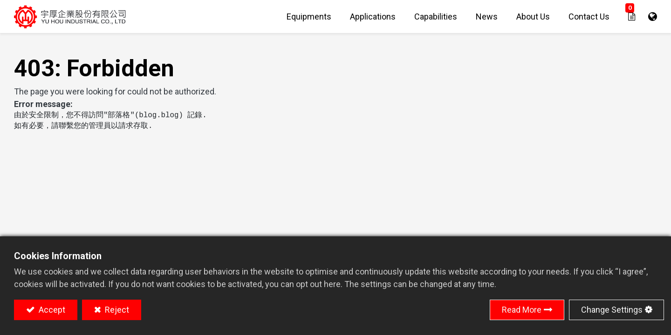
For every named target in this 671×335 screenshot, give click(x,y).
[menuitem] (309, 16)
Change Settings (612, 310)
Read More (521, 310)
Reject (116, 310)
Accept (51, 310)
